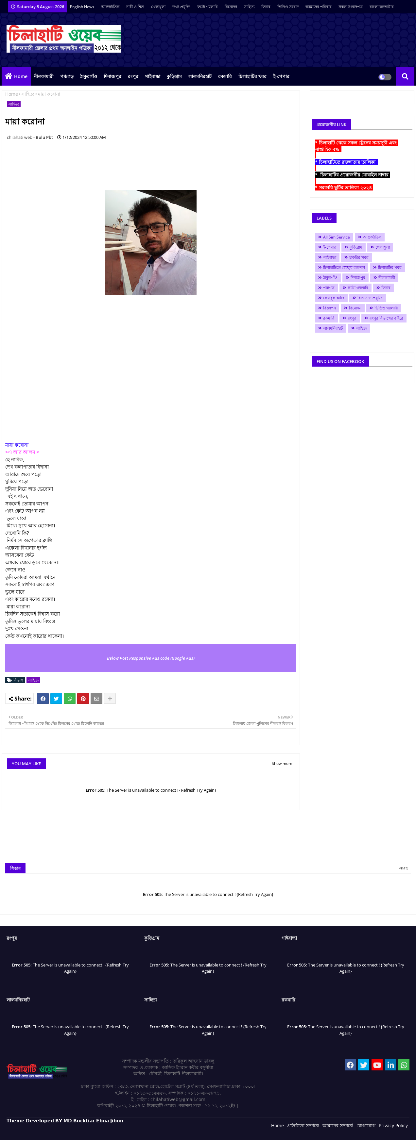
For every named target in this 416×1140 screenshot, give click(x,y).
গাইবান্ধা (152, 76)
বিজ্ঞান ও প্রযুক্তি (370, 298)
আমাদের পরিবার (319, 6)
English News (82, 6)
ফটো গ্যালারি (208, 6)
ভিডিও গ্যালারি (386, 308)
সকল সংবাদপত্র (351, 6)
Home (20, 76)
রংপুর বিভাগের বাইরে (386, 318)
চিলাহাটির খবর (252, 76)
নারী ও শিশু (135, 6)
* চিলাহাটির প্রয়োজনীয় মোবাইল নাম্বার (352, 175)
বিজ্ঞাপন (329, 308)
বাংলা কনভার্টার (382, 6)
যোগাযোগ (365, 1125)
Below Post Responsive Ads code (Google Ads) (151, 658)
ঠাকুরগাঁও (88, 76)
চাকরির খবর (359, 257)
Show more (282, 763)
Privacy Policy (393, 1125)
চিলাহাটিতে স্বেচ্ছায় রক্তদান (344, 267)
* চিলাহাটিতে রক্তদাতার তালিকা (346, 162)
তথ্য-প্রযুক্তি (181, 6)
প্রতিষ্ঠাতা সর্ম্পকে (303, 1125)
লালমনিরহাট (200, 76)
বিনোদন (231, 6)
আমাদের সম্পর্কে (337, 1125)
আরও (403, 868)
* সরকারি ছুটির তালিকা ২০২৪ (344, 187)
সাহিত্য (249, 6)
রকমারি (225, 76)
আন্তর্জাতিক (110, 6)
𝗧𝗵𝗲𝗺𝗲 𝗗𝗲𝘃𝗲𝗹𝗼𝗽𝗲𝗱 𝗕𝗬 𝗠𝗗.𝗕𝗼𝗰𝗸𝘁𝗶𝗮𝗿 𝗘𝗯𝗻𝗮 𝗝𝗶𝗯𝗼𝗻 (65, 1120)
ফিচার (266, 6)
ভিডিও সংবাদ (288, 6)
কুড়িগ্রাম (174, 76)
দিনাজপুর (112, 76)
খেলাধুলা (158, 6)
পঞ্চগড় (67, 76)
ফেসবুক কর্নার (333, 298)
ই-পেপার (281, 76)
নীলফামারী (44, 76)
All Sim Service (336, 237)
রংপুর (133, 76)
